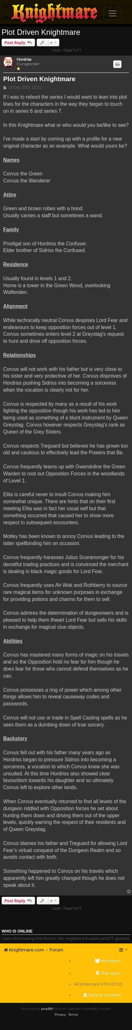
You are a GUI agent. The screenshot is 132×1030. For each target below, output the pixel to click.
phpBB (46, 1009)
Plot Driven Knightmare (41, 32)
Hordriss (24, 59)
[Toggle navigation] (112, 13)
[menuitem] (98, 961)
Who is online (17, 931)
